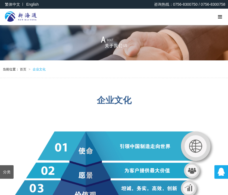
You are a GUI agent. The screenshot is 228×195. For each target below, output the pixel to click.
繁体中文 (12, 4)
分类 (7, 172)
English (32, 4)
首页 (25, 69)
